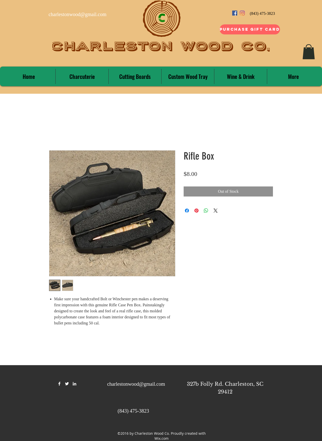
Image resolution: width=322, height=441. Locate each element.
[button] (308, 51)
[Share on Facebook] (187, 211)
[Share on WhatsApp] (206, 211)
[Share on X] (216, 211)
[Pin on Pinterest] (196, 211)
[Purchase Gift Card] (250, 29)
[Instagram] (242, 13)
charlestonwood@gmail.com (77, 14)
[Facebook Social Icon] (234, 13)
